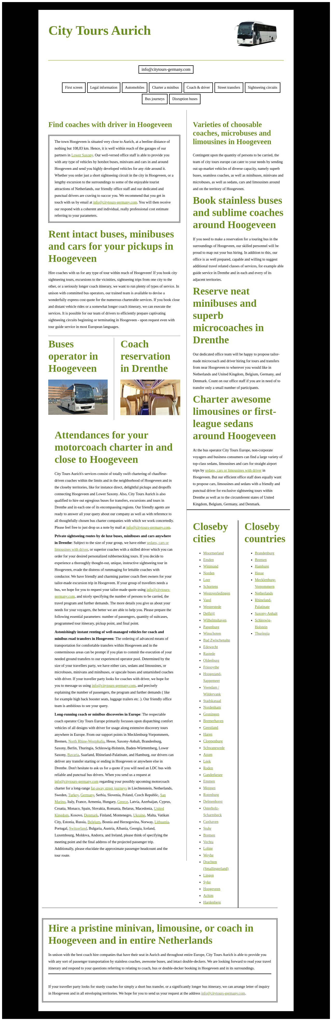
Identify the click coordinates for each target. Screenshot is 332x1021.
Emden (208, 560)
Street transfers (229, 87)
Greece (122, 802)
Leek (207, 761)
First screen (73, 87)
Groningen (211, 714)
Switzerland (78, 828)
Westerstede (212, 607)
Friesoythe (211, 667)
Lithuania (161, 822)
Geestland (210, 727)
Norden (209, 573)
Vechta (208, 842)
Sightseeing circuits (262, 87)
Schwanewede (214, 748)
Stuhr (207, 828)
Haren (207, 734)
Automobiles (134, 87)
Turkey (73, 795)
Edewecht (210, 647)
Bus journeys (155, 99)
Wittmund (210, 566)
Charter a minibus (165, 87)
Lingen (208, 875)
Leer (206, 580)
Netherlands (264, 593)
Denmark (91, 815)
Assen (207, 754)
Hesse (259, 573)
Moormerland (213, 553)
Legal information (103, 87)
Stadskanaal (212, 701)
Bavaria (73, 755)
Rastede (209, 654)
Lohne (208, 848)
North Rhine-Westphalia (86, 741)
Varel (207, 600)
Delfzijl (209, 613)
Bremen (209, 835)
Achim (208, 895)
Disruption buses (184, 99)
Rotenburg (211, 795)
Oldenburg (211, 660)
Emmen (209, 781)
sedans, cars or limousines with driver (233, 470)
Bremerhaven (213, 721)
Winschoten (212, 633)
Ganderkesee (213, 775)
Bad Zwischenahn (216, 640)
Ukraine (139, 815)
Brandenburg (264, 553)
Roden (208, 768)
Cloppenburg (213, 741)
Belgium (93, 822)
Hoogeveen (211, 889)
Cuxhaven (210, 822)
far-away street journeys (109, 788)
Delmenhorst (213, 801)
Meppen (209, 788)
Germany (87, 795)
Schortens (210, 586)
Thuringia (262, 633)
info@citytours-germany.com (166, 69)
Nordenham (212, 707)
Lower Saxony (82, 155)
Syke (207, 882)
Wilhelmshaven (215, 620)
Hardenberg (212, 902)
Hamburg (262, 566)
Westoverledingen (216, 593)
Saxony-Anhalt (266, 613)
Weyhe (208, 855)
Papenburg (211, 627)
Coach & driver (198, 87)
